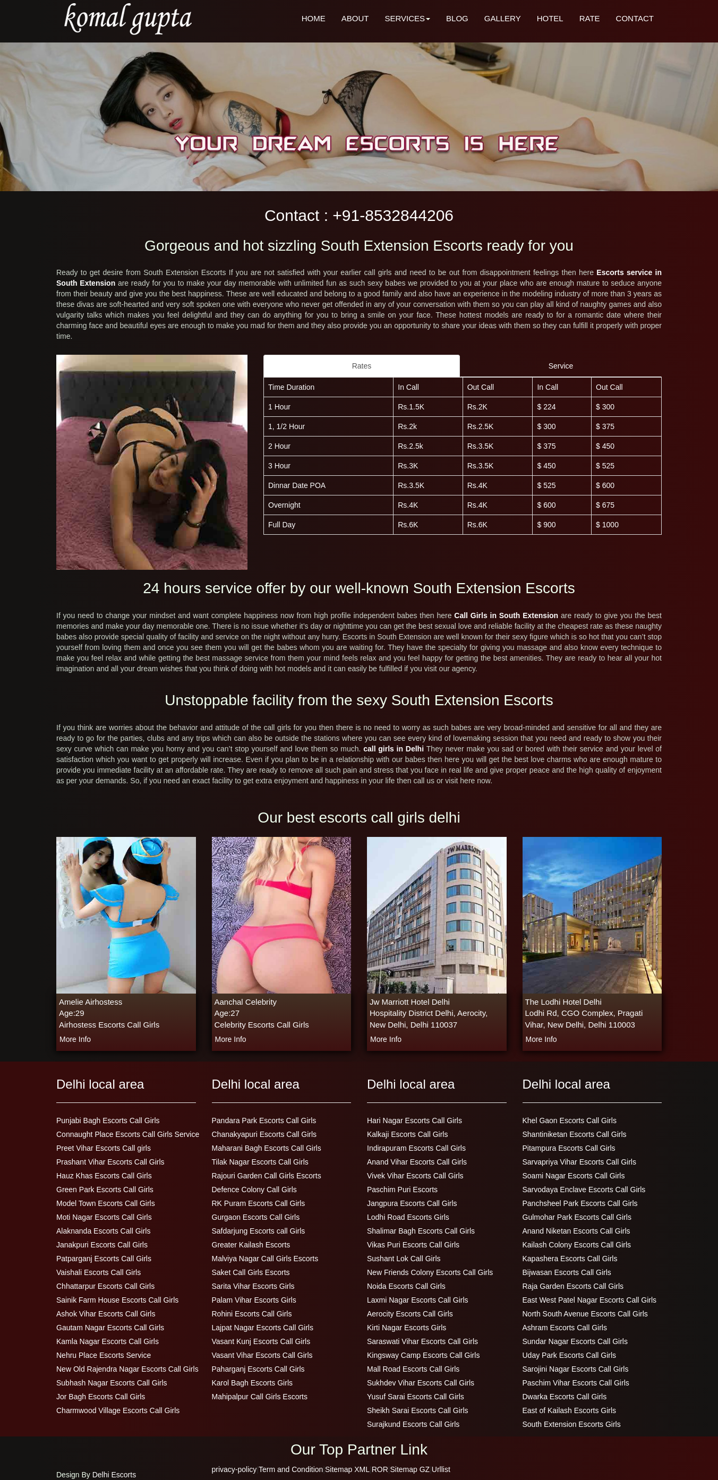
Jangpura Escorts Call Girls (412, 1203)
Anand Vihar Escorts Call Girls (417, 1162)
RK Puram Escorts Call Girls (258, 1203)
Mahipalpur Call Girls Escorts (260, 1396)
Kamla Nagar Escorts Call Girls (107, 1341)
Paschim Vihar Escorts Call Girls (576, 1383)
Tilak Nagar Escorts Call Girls (260, 1162)
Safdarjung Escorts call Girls (258, 1231)
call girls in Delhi (394, 749)
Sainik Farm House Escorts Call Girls (117, 1300)
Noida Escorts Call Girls (406, 1286)
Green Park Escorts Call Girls (104, 1189)
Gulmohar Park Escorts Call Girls (577, 1217)
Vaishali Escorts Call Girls (98, 1272)
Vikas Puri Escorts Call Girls (413, 1245)
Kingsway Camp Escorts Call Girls (423, 1355)
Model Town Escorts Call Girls (105, 1203)
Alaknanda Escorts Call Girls (103, 1231)
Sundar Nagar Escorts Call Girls (575, 1341)
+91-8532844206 (393, 215)
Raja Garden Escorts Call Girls (573, 1286)
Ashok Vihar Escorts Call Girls (105, 1314)
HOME (314, 18)
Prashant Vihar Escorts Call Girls (110, 1162)
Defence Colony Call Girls (254, 1189)
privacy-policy (234, 1469)
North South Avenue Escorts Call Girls (585, 1314)
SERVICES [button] (407, 18)
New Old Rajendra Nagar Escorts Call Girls (127, 1369)
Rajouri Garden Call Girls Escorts (266, 1175)
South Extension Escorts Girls (572, 1424)
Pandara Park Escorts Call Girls (264, 1120)
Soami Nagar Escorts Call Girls (574, 1175)
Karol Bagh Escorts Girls (252, 1383)
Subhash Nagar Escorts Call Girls (111, 1383)
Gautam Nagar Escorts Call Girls (110, 1327)
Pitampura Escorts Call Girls (569, 1148)
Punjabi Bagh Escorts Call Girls (108, 1120)
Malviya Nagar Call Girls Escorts (265, 1258)
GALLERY (502, 18)
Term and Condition (291, 1469)
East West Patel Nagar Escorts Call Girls (590, 1300)
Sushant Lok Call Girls (404, 1258)
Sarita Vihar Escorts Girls (253, 1286)
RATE (589, 18)
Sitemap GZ (410, 1469)
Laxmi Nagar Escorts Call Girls (417, 1300)
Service (561, 366)
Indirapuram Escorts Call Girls (416, 1148)
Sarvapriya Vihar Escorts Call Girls (579, 1162)
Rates (362, 366)
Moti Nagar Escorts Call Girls (104, 1217)
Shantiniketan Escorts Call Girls (575, 1134)
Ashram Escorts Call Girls (565, 1327)
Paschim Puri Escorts (402, 1189)
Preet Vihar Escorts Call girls (103, 1148)
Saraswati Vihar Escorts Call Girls (422, 1341)
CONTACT (635, 18)
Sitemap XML (347, 1469)
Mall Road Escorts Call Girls (413, 1369)
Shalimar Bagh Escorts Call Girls (421, 1231)
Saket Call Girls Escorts (251, 1272)
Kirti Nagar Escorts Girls (406, 1327)
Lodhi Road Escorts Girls (408, 1217)
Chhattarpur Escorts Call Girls (105, 1286)
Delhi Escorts (114, 1474)
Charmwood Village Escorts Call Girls (118, 1410)
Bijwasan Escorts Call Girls (567, 1272)
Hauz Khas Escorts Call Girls (104, 1175)
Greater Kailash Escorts (251, 1245)
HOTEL (550, 18)
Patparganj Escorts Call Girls (103, 1258)
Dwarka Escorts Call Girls (565, 1396)
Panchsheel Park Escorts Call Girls (580, 1203)
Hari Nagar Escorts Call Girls (414, 1120)
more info (75, 1039)
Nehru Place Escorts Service (103, 1355)
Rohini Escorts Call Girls (252, 1314)
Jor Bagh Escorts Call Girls (100, 1396)
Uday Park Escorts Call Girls (570, 1355)
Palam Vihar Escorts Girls (254, 1300)
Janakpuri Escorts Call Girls (102, 1245)
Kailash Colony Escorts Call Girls (577, 1245)
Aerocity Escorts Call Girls (410, 1314)
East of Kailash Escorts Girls (570, 1410)
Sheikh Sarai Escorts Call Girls (417, 1410)
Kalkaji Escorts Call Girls (407, 1134)
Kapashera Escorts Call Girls (570, 1258)
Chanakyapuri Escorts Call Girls (264, 1134)
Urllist (441, 1469)
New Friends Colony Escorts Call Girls (430, 1272)
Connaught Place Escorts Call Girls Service (127, 1134)
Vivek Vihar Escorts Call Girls (415, 1175)
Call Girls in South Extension (507, 615)
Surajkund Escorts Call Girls (413, 1424)
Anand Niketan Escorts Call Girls (576, 1231)
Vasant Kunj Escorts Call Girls (261, 1341)
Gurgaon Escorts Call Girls (256, 1217)
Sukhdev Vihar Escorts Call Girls (420, 1383)
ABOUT (355, 18)
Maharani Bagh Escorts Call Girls (266, 1148)
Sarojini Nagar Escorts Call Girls (576, 1369)
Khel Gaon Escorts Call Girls (570, 1120)
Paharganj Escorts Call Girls (258, 1369)
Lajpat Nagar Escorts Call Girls (262, 1327)
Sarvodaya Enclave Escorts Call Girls (584, 1189)
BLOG (457, 18)
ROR (380, 1469)
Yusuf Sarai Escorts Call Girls (415, 1396)
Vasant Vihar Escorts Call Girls (262, 1355)
